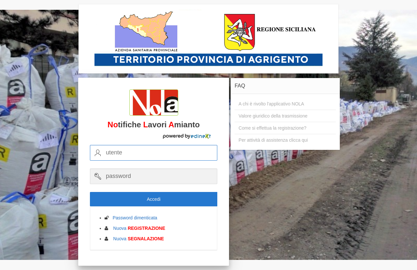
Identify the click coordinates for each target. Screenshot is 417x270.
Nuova (137, 228)
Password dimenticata (133, 217)
